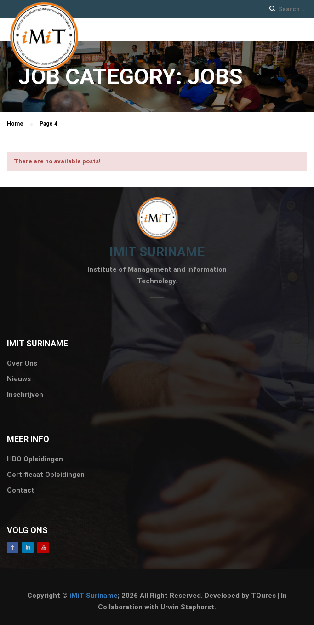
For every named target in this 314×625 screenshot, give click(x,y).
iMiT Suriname (93, 595)
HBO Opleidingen (35, 459)
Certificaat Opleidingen (46, 474)
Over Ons (22, 363)
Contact (20, 490)
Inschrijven (25, 394)
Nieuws (19, 379)
